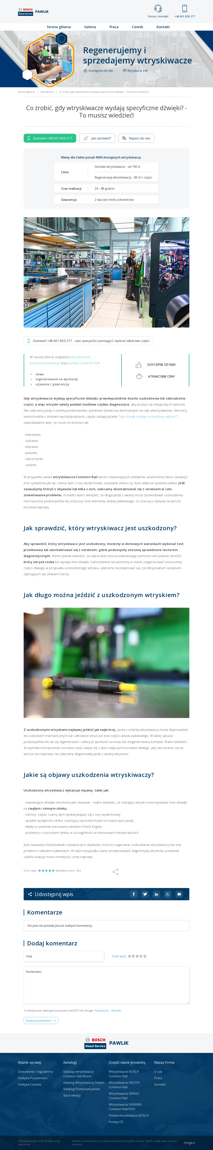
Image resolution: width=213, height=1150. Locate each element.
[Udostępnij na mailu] (179, 894)
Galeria (90, 27)
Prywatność (101, 1010)
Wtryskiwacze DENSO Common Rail (124, 1095)
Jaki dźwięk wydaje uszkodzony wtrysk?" (149, 416)
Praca (114, 27)
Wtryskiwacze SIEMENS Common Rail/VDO (125, 1106)
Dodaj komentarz (39, 1020)
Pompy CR (116, 1122)
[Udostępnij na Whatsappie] (168, 894)
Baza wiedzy (72, 1095)
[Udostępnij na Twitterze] (145, 894)
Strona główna (59, 27)
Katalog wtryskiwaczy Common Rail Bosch (78, 1074)
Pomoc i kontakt (158, 11)
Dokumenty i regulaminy (35, 1072)
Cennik (137, 27)
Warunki (116, 1010)
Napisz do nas (136, 138)
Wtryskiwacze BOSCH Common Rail (124, 1074)
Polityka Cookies (29, 1084)
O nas (158, 1072)
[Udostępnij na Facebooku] (134, 894)
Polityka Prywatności (32, 1078)
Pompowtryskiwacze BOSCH (129, 1115)
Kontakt (163, 27)
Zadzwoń (50, 138)
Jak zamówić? (97, 138)
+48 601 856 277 (184, 11)
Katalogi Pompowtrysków (81, 1089)
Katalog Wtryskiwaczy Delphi (83, 1082)
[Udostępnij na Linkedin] (156, 894)
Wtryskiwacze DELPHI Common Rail (124, 1084)
